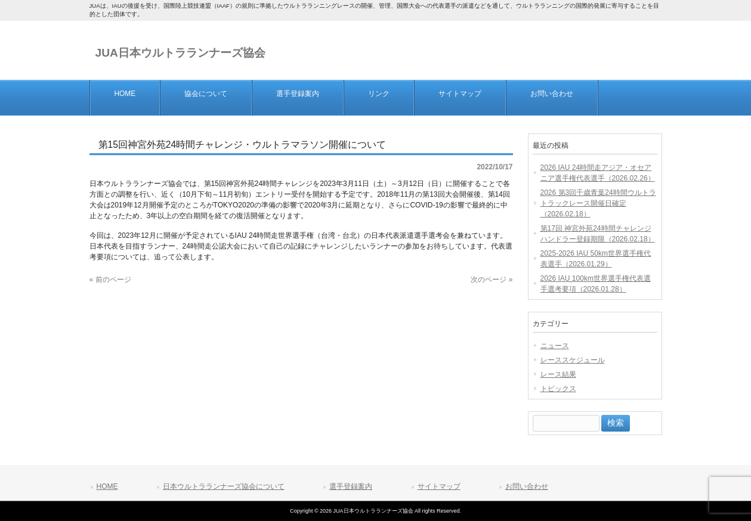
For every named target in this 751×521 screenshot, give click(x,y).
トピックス (558, 388)
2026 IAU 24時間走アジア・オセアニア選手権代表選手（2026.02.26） (597, 172)
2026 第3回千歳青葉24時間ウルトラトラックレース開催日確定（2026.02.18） (598, 203)
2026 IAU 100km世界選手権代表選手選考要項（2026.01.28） (595, 283)
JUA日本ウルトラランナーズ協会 (180, 52)
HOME (107, 486)
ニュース (554, 346)
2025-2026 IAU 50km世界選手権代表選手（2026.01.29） (595, 258)
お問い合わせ (526, 486)
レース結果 (558, 374)
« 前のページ (110, 279)
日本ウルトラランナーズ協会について (224, 486)
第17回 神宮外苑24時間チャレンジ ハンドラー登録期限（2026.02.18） (597, 233)
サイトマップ (439, 486)
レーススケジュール (572, 360)
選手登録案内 (350, 486)
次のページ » (491, 279)
